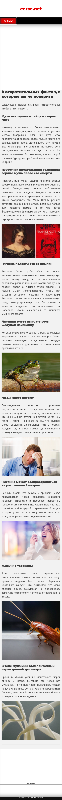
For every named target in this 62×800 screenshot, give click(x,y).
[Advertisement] (31, 57)
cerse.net (31, 9)
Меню (8, 21)
